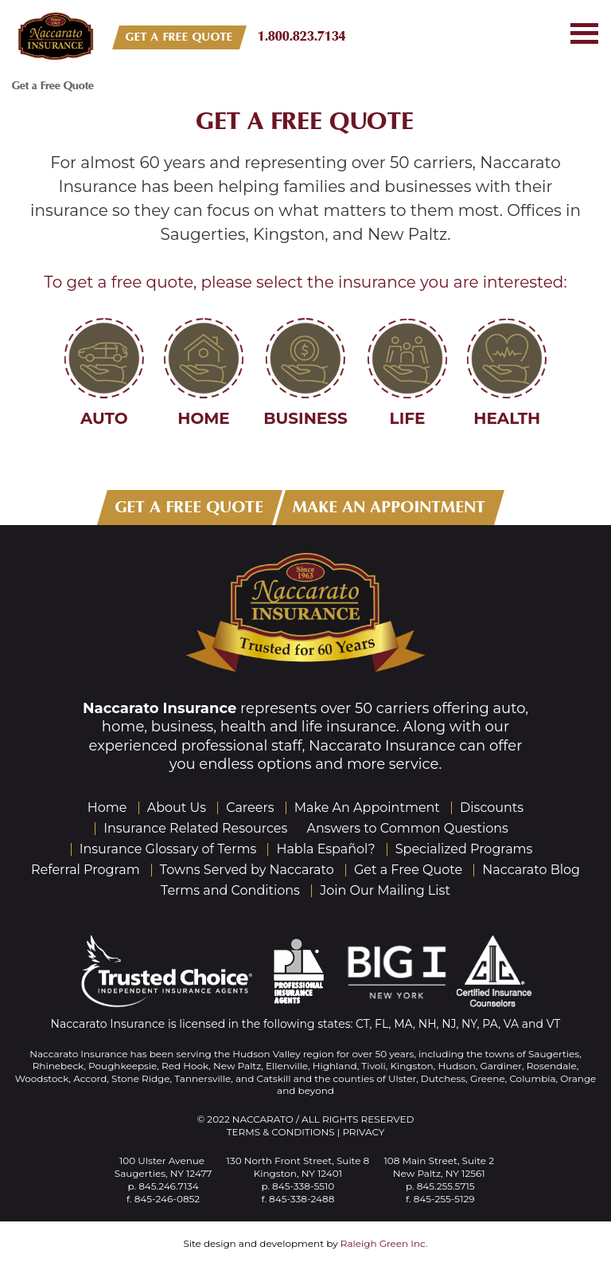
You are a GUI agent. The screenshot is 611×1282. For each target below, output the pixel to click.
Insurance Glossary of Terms (168, 849)
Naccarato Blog (531, 869)
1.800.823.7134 (302, 36)
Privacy (363, 1132)
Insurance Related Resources (195, 828)
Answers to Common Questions (407, 828)
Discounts (491, 807)
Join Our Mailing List (385, 890)
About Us (176, 807)
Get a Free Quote (305, 121)
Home (107, 807)
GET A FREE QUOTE (179, 37)
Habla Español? (325, 849)
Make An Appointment (367, 807)
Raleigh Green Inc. (384, 1243)
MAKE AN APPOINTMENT (390, 507)
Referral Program (85, 869)
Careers (250, 807)
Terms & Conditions (281, 1132)
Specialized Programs (464, 849)
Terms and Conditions (230, 890)
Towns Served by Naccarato (247, 869)
